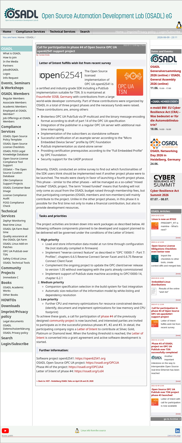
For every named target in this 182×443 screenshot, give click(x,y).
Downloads (10, 305)
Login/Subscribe (169, 32)
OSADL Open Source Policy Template (15, 137)
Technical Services (9, 213)
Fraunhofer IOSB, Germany (54, 97)
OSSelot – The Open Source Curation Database (15, 173)
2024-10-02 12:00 (157, 215)
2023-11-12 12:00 (157, 242)
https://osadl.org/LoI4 (89, 371)
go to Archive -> (172, 419)
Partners (8, 65)
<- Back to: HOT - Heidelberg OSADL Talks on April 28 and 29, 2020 (64, 381)
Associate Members (14, 102)
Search (7, 337)
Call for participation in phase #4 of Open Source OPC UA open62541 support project (165, 312)
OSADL (30, 37)
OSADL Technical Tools (16, 262)
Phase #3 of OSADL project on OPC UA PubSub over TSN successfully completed (164, 348)
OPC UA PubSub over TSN (15, 252)
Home (119, 32)
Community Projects (11, 270)
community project (62, 321)
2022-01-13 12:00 (157, 340)
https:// (80, 358)
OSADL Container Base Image (16, 189)
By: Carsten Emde (42, 55)
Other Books (10, 294)
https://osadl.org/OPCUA (102, 363)
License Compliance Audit (15, 196)
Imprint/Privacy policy (141, 32)
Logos (6, 73)
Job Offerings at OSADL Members (17, 119)
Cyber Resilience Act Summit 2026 (164, 191)
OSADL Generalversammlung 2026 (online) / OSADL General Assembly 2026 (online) (165, 74)
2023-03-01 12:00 (157, 278)
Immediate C (10, 277)
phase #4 (107, 316)
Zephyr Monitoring (14, 220)
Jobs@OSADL (11, 69)
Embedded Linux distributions (160, 283)
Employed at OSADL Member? (15, 112)
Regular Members (13, 98)
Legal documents (13, 321)
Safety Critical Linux (14, 258)
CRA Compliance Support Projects (13, 181)
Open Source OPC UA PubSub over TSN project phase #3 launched (165, 392)
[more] (178, 238)
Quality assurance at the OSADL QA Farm (15, 238)
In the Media (10, 61)
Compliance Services (11, 129)
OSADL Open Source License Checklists (15, 145)
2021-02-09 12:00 (157, 386)
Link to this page (174, 435)
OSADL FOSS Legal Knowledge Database (15, 152)
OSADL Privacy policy (15, 332)
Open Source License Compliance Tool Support (15, 162)
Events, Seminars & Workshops (15, 85)
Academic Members (15, 106)
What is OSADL (12, 53)
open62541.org (95, 358)
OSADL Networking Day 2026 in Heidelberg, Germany (165, 153)
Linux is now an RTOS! (164, 219)
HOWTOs (8, 300)
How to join (10, 57)
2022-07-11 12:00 (157, 304)
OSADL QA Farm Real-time (16, 230)
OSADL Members (15, 93)
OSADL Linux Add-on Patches (15, 245)
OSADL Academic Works (13, 289)
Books (6, 282)
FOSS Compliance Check (13, 204)
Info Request (10, 77)
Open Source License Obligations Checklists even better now (164, 248)
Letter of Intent (87, 329)
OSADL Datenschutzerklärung (16, 327)
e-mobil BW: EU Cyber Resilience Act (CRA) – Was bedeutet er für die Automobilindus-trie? (165, 115)
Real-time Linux (12, 224)
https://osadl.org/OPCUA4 (86, 367)
